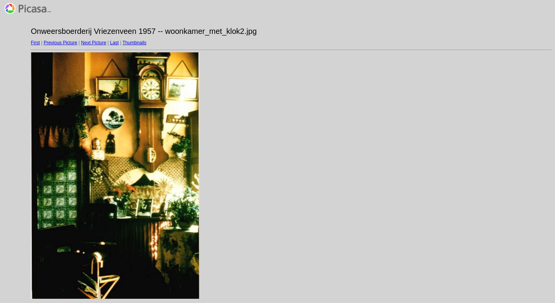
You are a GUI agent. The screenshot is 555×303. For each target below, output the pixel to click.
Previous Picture (60, 42)
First (35, 42)
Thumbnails (134, 42)
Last (114, 42)
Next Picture (93, 42)
